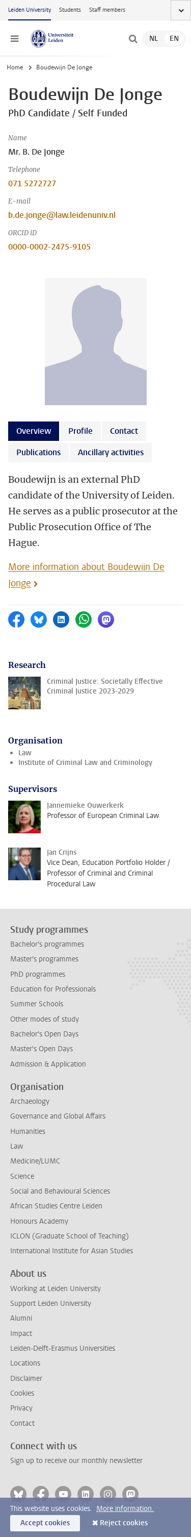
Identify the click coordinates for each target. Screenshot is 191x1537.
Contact (22, 1423)
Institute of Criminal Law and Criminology (85, 762)
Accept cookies (45, 1523)
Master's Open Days (41, 1049)
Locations (25, 1363)
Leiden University (29, 10)
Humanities (27, 1131)
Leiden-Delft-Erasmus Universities (62, 1348)
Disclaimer (26, 1378)
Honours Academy (39, 1221)
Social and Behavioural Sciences (60, 1191)
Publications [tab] (38, 452)
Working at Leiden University (55, 1289)
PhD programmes (37, 974)
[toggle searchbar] (133, 39)
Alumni (21, 1318)
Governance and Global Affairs (57, 1116)
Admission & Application (48, 1064)
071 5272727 (32, 183)
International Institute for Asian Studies (71, 1251)
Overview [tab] (33, 431)
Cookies (22, 1393)
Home (15, 67)
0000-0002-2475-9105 (49, 246)
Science (22, 1176)
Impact (21, 1333)
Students (70, 10)
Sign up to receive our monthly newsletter (76, 1461)
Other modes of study (44, 1019)
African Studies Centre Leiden (56, 1206)
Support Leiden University (50, 1303)
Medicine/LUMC (35, 1161)
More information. (125, 1509)
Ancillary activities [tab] (111, 452)
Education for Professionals (53, 989)
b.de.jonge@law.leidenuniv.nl (62, 215)
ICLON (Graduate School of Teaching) (69, 1236)
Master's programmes (44, 959)
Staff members (107, 10)
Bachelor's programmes (47, 944)
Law (25, 753)
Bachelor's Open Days (44, 1034)
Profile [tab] (80, 431)
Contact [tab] (124, 431)
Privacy (21, 1408)
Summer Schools (36, 1004)
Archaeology (29, 1101)
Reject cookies (124, 1523)
